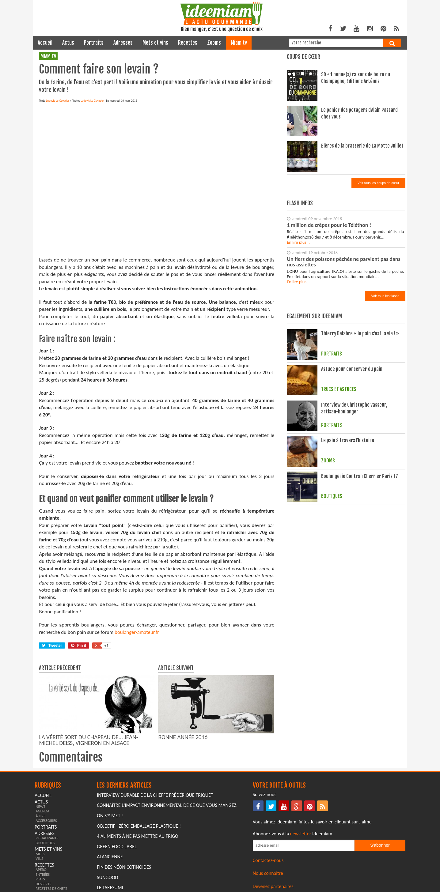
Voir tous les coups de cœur (378, 183)
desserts (43, 884)
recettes (187, 43)
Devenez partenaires (273, 886)
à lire (40, 816)
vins (39, 858)
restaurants (47, 838)
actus (68, 43)
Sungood (107, 877)
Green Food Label (116, 846)
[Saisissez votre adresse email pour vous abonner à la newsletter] (304, 845)
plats (40, 879)
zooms (214, 43)
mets (40, 854)
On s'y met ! (110, 816)
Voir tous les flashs (385, 296)
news (40, 806)
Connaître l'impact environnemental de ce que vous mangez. (167, 805)
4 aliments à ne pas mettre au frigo (137, 836)
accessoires (46, 820)
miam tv (239, 43)
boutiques (45, 843)
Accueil (45, 43)
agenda (42, 811)
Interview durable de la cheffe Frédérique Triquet (155, 795)
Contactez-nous (268, 860)
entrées (43, 874)
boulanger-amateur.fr (137, 632)
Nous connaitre (268, 873)
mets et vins (155, 43)
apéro (41, 869)
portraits (94, 43)
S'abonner (379, 845)
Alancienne (110, 857)
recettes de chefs (51, 888)
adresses (123, 43)
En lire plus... (298, 242)
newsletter (300, 834)
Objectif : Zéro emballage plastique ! (139, 826)
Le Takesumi (110, 887)
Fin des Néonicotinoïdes (124, 867)
